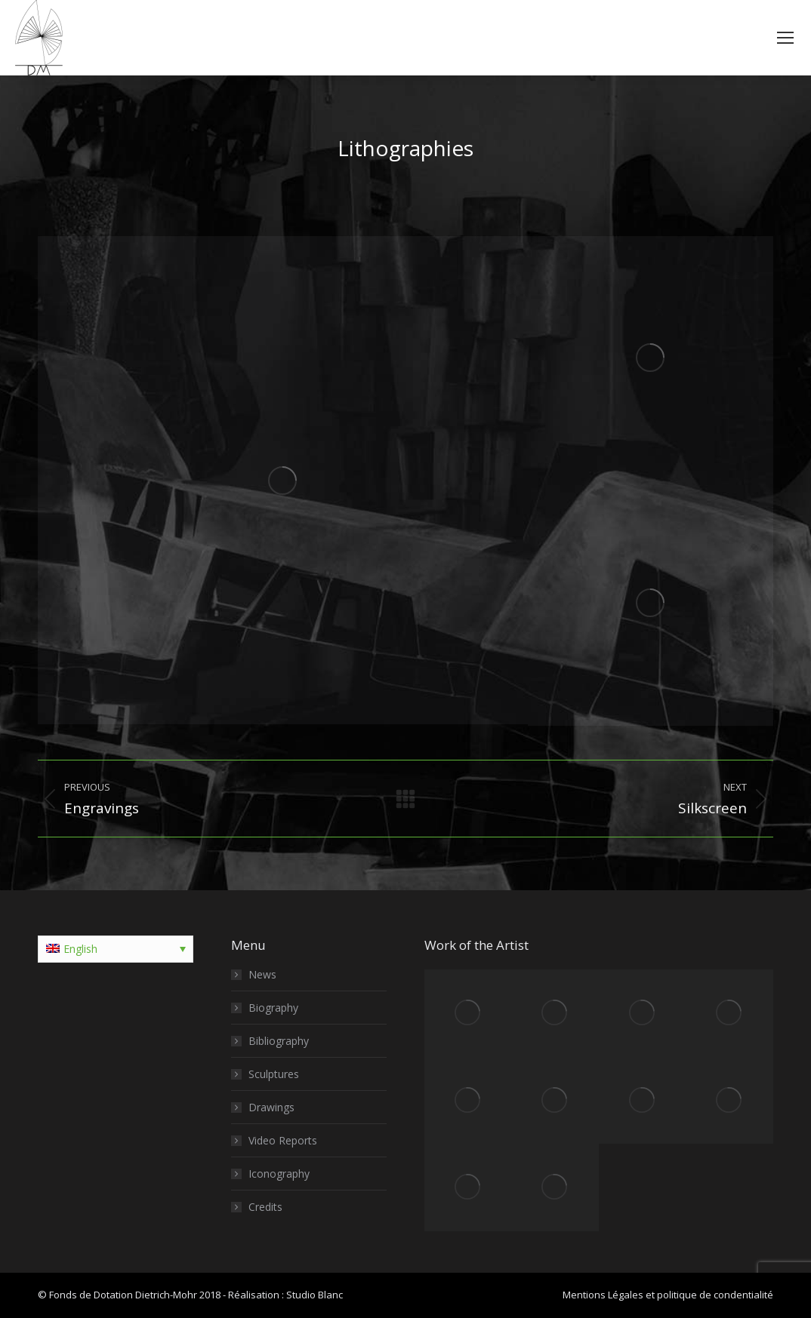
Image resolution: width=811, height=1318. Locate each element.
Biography (273, 1007)
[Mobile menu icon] (785, 37)
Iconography (279, 1173)
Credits (265, 1207)
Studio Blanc (314, 1294)
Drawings (271, 1107)
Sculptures (273, 1074)
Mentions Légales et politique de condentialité (668, 1294)
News (262, 974)
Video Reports (282, 1140)
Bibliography (278, 1041)
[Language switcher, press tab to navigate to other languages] (115, 949)
